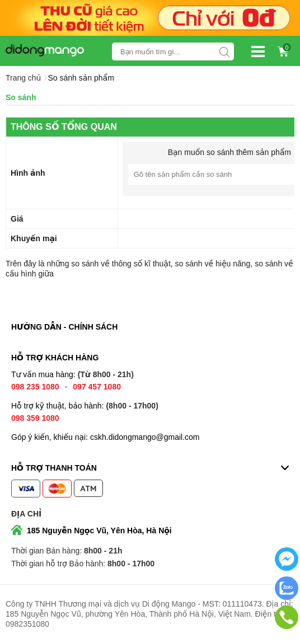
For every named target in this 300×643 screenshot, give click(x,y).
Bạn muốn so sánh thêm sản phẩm (229, 152)
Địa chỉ (26, 513)
